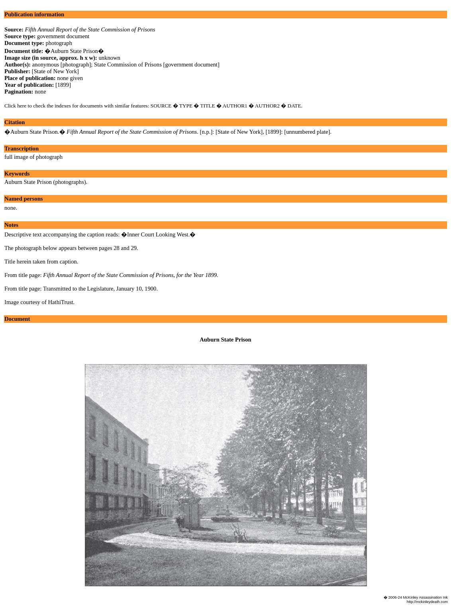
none (10, 208)
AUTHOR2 (267, 106)
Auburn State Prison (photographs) (45, 182)
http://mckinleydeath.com (427, 602)
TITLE (207, 106)
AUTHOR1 (235, 106)
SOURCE (161, 106)
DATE (294, 106)
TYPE (185, 106)
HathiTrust (60, 302)
